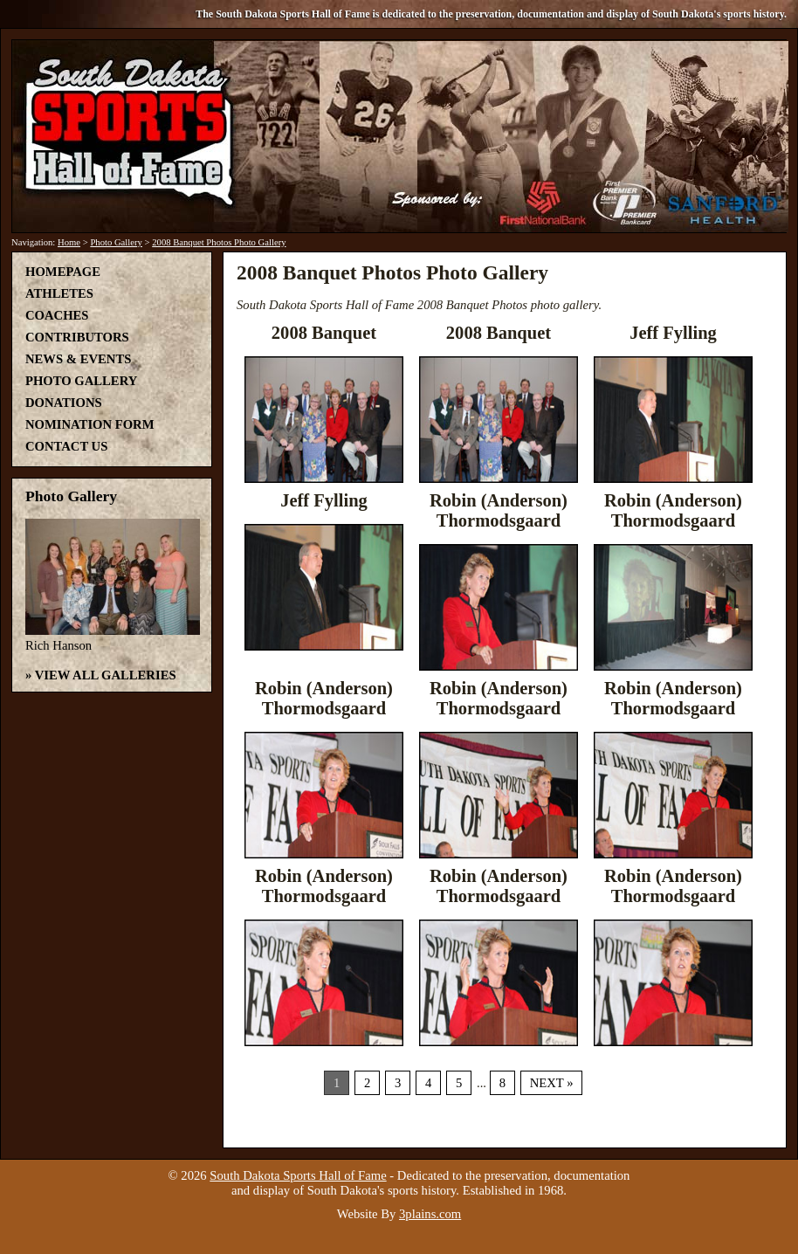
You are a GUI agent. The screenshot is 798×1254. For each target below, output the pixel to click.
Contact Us (66, 446)
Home (69, 242)
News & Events (78, 359)
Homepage (62, 272)
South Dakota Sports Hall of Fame (298, 1175)
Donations (63, 403)
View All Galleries (105, 675)
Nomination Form (90, 424)
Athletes (59, 293)
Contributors (77, 337)
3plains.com (430, 1214)
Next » (552, 1083)
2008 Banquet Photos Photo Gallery (218, 242)
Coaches (56, 315)
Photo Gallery (116, 242)
